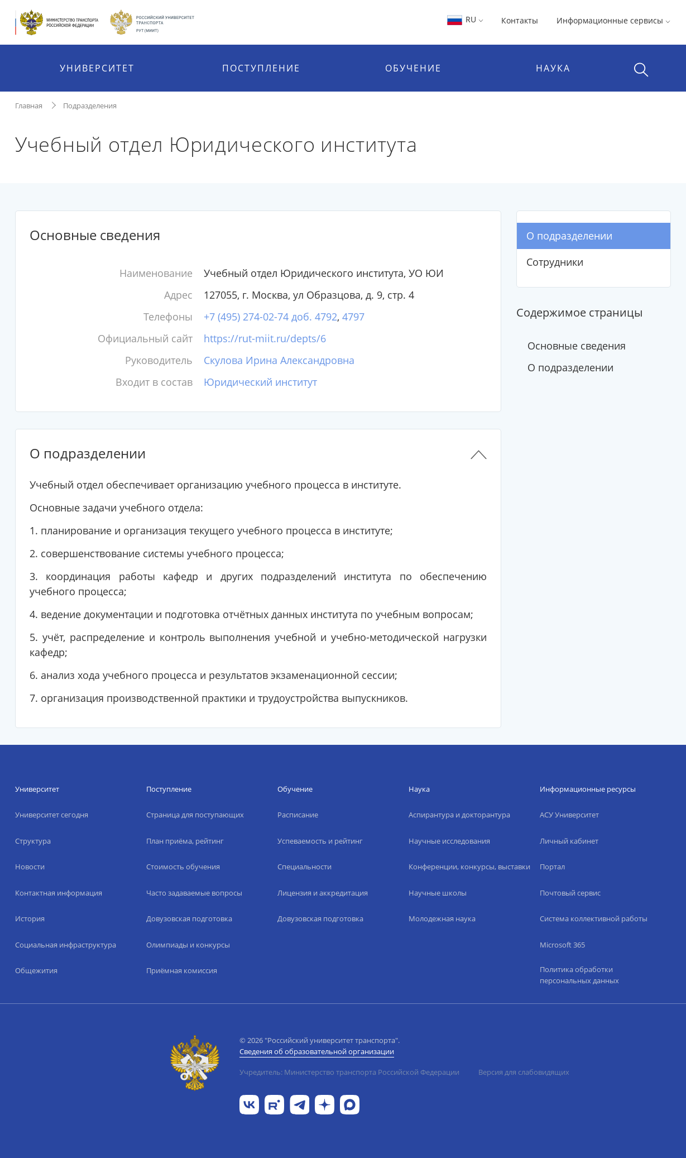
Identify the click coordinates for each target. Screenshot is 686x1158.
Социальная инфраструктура (65, 945)
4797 (353, 316)
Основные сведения (576, 345)
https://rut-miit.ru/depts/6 (265, 338)
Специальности (304, 867)
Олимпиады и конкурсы (188, 945)
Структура (33, 841)
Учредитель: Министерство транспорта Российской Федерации (349, 1072)
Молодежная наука (442, 918)
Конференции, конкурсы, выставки (469, 867)
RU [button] (464, 19)
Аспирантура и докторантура (459, 815)
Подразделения (90, 106)
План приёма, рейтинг (185, 841)
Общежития (36, 970)
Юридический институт (260, 382)
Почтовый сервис (570, 893)
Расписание (297, 815)
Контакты (519, 20)
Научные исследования (449, 841)
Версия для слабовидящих (523, 1072)
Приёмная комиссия (181, 970)
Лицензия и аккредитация (322, 893)
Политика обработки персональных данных (579, 974)
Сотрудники (554, 262)
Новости (30, 867)
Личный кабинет (569, 841)
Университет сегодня (51, 815)
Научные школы (438, 893)
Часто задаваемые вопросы (194, 893)
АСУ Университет (569, 815)
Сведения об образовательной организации (316, 1051)
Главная (28, 106)
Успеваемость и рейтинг (320, 841)
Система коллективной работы (593, 918)
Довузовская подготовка (189, 918)
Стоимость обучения (183, 867)
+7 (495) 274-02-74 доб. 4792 (270, 316)
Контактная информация (58, 893)
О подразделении (569, 235)
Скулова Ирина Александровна (279, 360)
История (30, 918)
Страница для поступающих (195, 815)
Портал (552, 867)
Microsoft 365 (562, 945)
